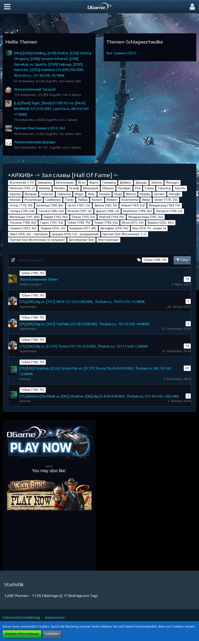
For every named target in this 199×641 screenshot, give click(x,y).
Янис (91, 194)
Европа (15, 194)
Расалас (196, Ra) (23, 222)
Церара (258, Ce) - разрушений (75, 234)
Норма (145, 194)
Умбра (83, 200)
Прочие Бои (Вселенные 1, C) (125, 234)
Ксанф (74, 188)
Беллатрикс (65, 182)
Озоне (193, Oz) (83, 217)
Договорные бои (81, 240)
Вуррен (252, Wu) (161, 222)
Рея (138, 188)
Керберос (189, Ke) (137, 211)
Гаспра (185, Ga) (22, 211)
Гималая (64, 194)
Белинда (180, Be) (49, 205)
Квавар (44, 188)
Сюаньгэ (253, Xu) (23, 228)
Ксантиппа (130, 200)
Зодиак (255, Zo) (53, 228)
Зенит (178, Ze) (166, 200)
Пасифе (175, 194)
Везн (81, 182)
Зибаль (156, 182)
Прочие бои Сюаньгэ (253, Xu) (39, 128)
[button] (7, 6)
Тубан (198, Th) (78, 222)
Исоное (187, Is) (80, 211)
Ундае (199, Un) (106, 222)
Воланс (97, 200)
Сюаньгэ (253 (124, 53)
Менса (131, 194)
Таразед (164, 188)
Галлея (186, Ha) (51, 211)
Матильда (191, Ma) (25, 217)
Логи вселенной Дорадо (34, 142)
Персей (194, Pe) (111, 217)
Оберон (108, 188)
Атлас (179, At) (21, 205)
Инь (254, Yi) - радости (149, 228)
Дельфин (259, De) (114, 228)
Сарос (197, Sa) (51, 222)
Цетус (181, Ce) (78, 205)
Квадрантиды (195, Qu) (145, 217)
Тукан (69, 200)
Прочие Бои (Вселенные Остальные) (37, 240)
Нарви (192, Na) (56, 217)
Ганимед (109, 182)
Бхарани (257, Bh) (83, 228)
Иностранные (108, 240)
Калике (104, 194)
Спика (149, 188)
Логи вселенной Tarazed (34, 89)
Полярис (124, 188)
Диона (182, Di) (105, 205)
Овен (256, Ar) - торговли (29, 234)
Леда (118, 194)
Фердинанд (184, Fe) (164, 205)
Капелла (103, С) (22, 188)
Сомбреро (53, 200)
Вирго (93, 182)
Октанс (159, 194)
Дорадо (141, 182)
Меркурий (90, 188)
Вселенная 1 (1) (22, 182)
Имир (146, 200)
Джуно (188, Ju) (107, 211)
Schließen (52, 634)
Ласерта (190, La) (169, 211)
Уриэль (180, 188)
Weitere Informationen (22, 634)
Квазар (15, 200)
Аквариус (45, 182)
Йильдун (172, 182)
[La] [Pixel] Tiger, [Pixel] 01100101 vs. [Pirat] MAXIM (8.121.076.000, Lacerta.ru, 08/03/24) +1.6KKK (51, 108)
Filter (182, 260)
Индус (79, 194)
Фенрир (31, 194)
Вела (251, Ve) (133, 222)
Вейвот (112, 200)
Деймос (126, 182)
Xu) (109, 53)
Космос (59, 188)
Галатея (47, 194)
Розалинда (33, 200)
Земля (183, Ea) (133, 205)
